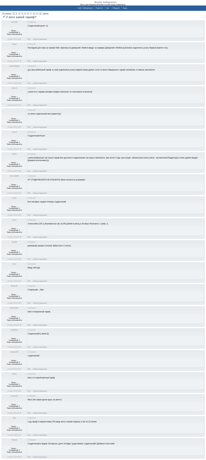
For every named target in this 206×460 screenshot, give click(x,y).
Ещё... (125, 8)
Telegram (116, 8)
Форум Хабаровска (105, 2)
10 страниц (6, 14)
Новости (99, 8)
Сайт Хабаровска (85, 8)
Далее (45, 14)
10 (40, 14)
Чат (107, 8)
